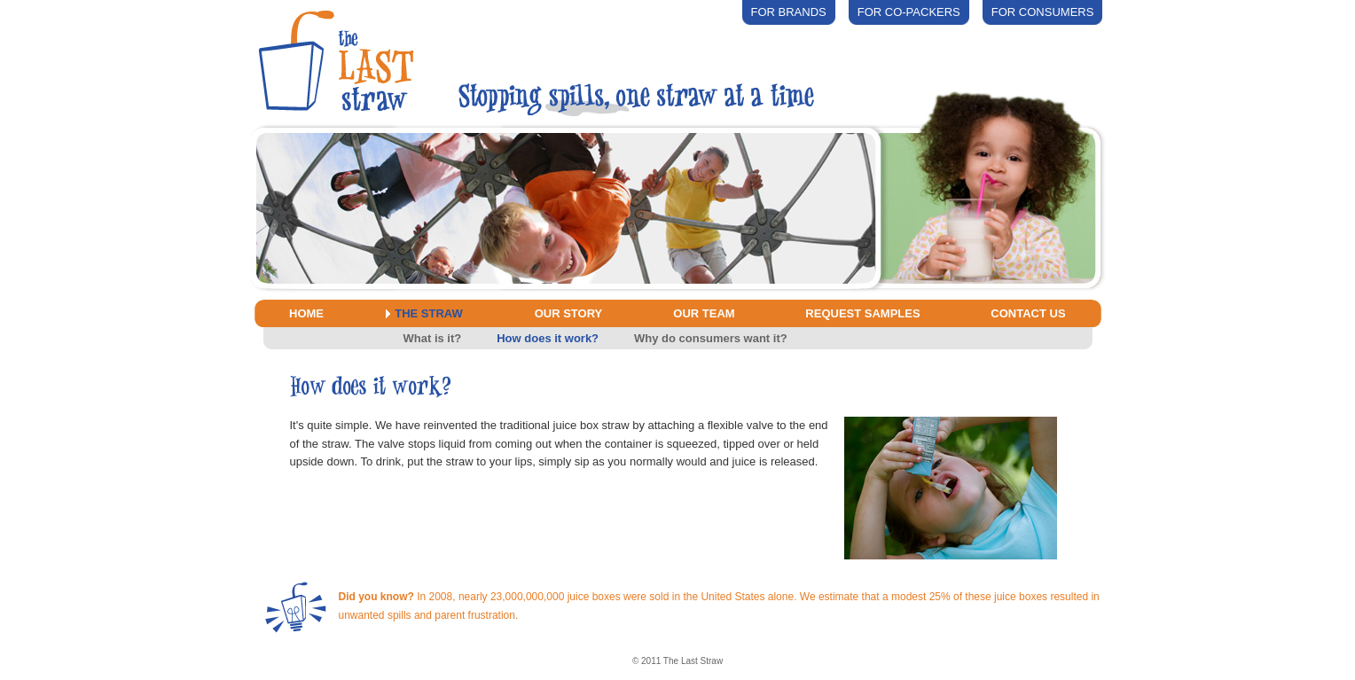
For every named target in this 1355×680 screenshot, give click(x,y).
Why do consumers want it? (710, 338)
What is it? (432, 338)
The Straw (429, 313)
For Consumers (1042, 12)
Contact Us (1028, 313)
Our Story (569, 313)
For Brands (788, 12)
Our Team (703, 313)
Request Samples (862, 313)
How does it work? (548, 338)
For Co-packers (909, 12)
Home (306, 313)
